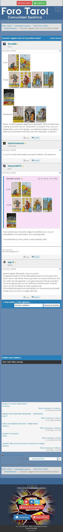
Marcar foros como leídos (31, 507)
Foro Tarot (19, 526)
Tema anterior (9, 302)
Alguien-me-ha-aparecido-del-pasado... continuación (22, 414)
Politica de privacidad (31, 522)
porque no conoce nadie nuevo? (14, 404)
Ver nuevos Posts (31, 492)
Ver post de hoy (31, 496)
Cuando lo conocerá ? (10, 434)
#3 (60, 173)
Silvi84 (4, 436)
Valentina (5, 426)
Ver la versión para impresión (14, 455)
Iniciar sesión (24, 3)
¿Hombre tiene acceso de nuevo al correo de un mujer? (23, 443)
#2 (60, 150)
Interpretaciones (10, 28)
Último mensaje (44, 408)
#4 (60, 269)
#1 (60, 51)
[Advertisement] (31, 334)
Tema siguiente (23, 302)
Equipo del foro (40, 517)
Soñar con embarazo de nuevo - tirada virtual (19, 424)
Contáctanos (22, 517)
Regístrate (39, 3)
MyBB (35, 528)
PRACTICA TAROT (40, 26)
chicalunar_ (6, 406)
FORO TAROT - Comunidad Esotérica (16, 26)
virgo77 (5, 416)
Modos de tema (55, 38)
